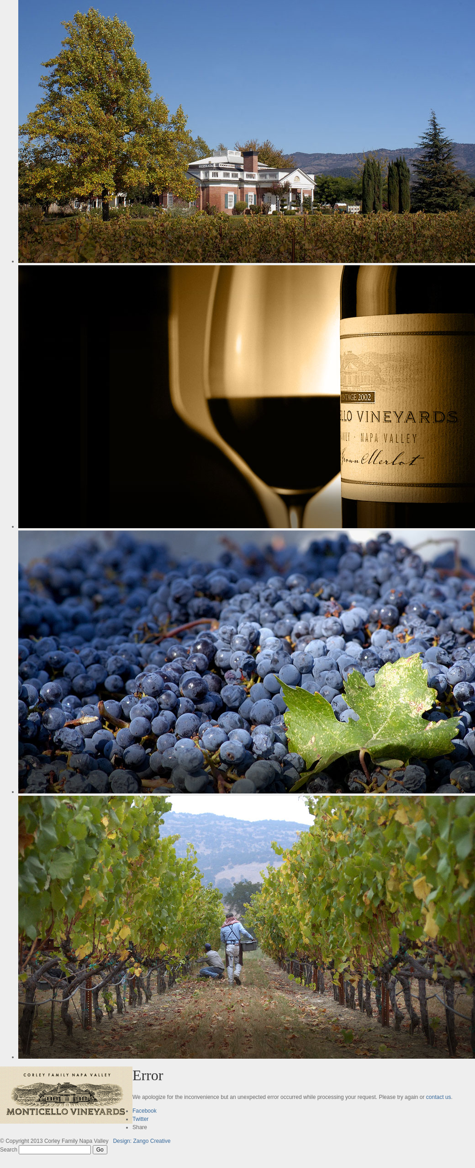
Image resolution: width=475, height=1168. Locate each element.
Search (8, 1150)
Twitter (140, 1119)
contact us (438, 1097)
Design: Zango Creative (141, 1141)
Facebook (144, 1111)
